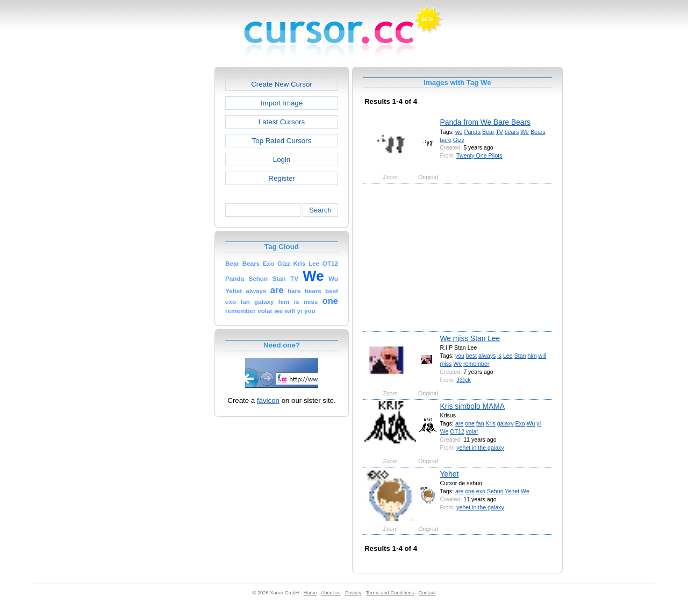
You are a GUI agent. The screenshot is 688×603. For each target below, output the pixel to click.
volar (472, 431)
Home (310, 592)
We (524, 132)
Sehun (495, 491)
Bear (488, 132)
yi (538, 423)
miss (446, 363)
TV (499, 132)
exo (480, 491)
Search (320, 210)
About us (331, 592)
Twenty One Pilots (479, 155)
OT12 (457, 431)
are (459, 423)
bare (446, 140)
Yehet (449, 474)
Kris (491, 423)
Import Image (282, 103)
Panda (472, 132)
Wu (531, 423)
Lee (508, 355)
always (487, 355)
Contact (427, 592)
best (471, 355)
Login (281, 159)
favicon (268, 400)
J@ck (463, 380)
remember (476, 363)
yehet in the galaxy (480, 447)
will (542, 355)
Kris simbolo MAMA (472, 406)
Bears (538, 132)
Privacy (353, 592)
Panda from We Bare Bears (485, 122)
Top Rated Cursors (282, 141)
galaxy (505, 423)
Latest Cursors (282, 122)
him (531, 355)
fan (480, 423)
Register (281, 178)
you (459, 355)
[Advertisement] (168, 228)
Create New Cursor (281, 84)
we (459, 132)
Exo (520, 423)
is (499, 355)
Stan (520, 355)
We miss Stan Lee (470, 338)
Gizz (458, 140)
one (470, 423)
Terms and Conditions (390, 592)
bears (512, 132)
